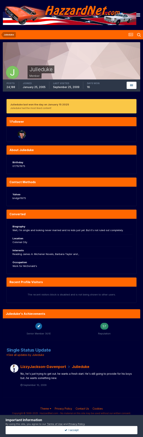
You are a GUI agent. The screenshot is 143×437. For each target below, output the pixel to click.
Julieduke (80, 366)
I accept (72, 430)
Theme (45, 408)
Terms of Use (55, 423)
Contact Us (82, 408)
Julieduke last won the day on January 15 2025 (39, 104)
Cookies (98, 408)
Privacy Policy (63, 408)
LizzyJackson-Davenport (43, 366)
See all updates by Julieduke (25, 354)
